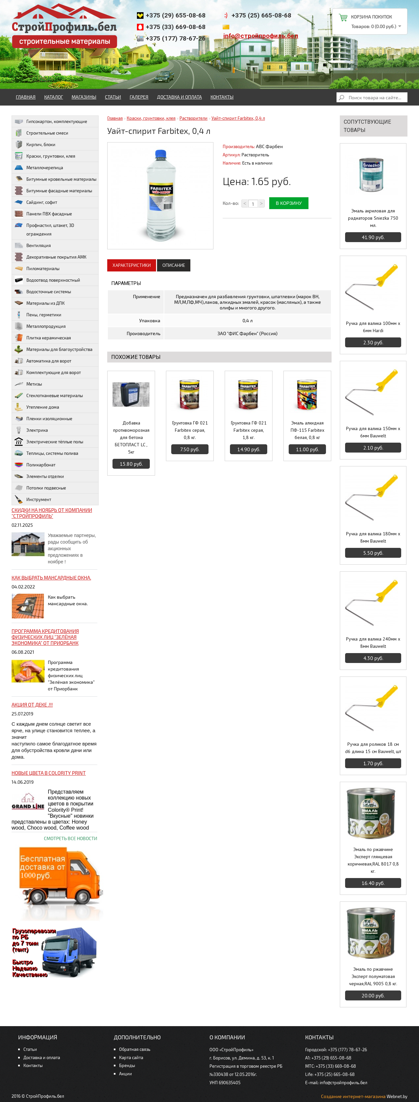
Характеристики (132, 265)
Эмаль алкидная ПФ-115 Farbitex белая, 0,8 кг (307, 430)
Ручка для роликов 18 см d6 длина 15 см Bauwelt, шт (373, 747)
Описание (173, 265)
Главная (26, 97)
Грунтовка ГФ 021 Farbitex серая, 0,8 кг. (190, 430)
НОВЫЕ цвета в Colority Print (49, 773)
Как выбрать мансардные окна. (51, 578)
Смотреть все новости (70, 838)
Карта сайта (131, 1057)
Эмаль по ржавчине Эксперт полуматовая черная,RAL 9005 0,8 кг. (373, 976)
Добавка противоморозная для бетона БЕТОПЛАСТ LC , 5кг (131, 437)
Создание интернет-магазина (353, 1096)
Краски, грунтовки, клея (151, 118)
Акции (125, 1073)
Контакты (222, 97)
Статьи (113, 97)
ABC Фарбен (269, 146)
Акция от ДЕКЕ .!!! (32, 705)
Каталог (53, 97)
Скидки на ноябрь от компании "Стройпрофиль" (52, 513)
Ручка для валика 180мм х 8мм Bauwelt (373, 537)
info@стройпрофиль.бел (260, 36)
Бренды (127, 1065)
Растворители (193, 118)
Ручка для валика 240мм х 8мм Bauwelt (373, 642)
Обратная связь (134, 1049)
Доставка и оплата (179, 97)
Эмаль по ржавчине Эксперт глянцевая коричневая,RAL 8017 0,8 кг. (373, 860)
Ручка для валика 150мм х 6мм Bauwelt (373, 432)
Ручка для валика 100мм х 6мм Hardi (373, 326)
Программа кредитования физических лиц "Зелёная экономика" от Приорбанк (45, 637)
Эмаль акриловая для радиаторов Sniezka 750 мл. (373, 218)
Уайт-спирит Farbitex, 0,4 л (238, 118)
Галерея (139, 97)
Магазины (84, 97)
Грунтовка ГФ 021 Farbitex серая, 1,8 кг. (249, 430)
